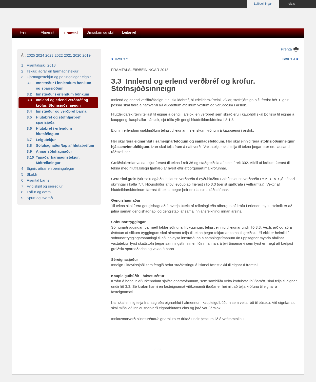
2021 (68, 55)
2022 (59, 55)
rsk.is (291, 3)
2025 (31, 55)
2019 (86, 55)
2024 (40, 55)
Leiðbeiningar (263, 3)
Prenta (286, 49)
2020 (77, 55)
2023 (49, 55)
